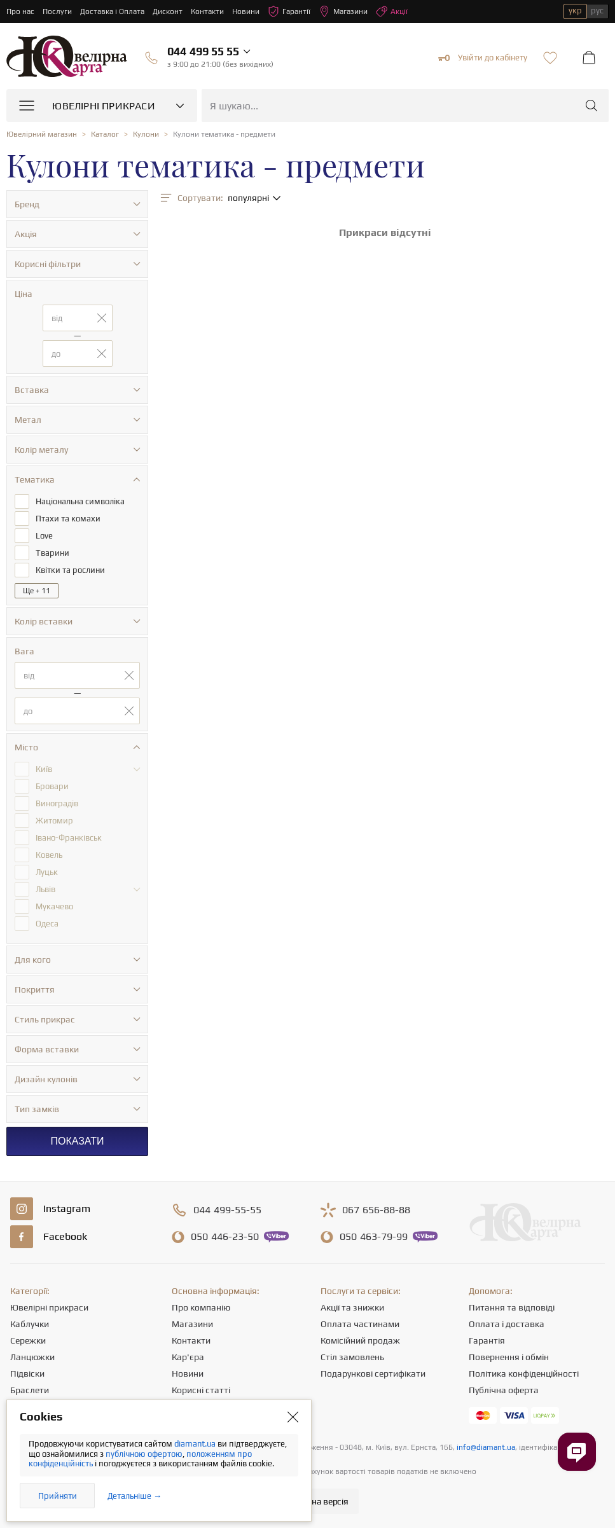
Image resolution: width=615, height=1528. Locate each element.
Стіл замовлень (352, 1356)
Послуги (57, 11)
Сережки (28, 1340)
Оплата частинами (360, 1323)
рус (597, 10)
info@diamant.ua (486, 1447)
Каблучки (29, 1323)
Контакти (207, 11)
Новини (245, 11)
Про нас (20, 11)
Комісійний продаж (360, 1340)
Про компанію (201, 1307)
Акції (392, 11)
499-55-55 (227, 1210)
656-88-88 (376, 1210)
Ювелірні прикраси (49, 1307)
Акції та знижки (352, 1307)
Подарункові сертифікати (373, 1373)
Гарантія (487, 1340)
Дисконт (168, 11)
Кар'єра (188, 1356)
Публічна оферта (504, 1390)
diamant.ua (196, 1444)
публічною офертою (144, 1454)
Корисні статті (201, 1390)
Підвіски (27, 1373)
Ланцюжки (32, 1356)
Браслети (29, 1390)
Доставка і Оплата (112, 11)
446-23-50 (225, 1237)
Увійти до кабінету (482, 58)
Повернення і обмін (509, 1356)
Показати (77, 1141)
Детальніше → (134, 1496)
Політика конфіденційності (524, 1373)
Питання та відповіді (512, 1307)
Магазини (343, 11)
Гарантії (289, 11)
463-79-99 (374, 1237)
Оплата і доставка (506, 1323)
